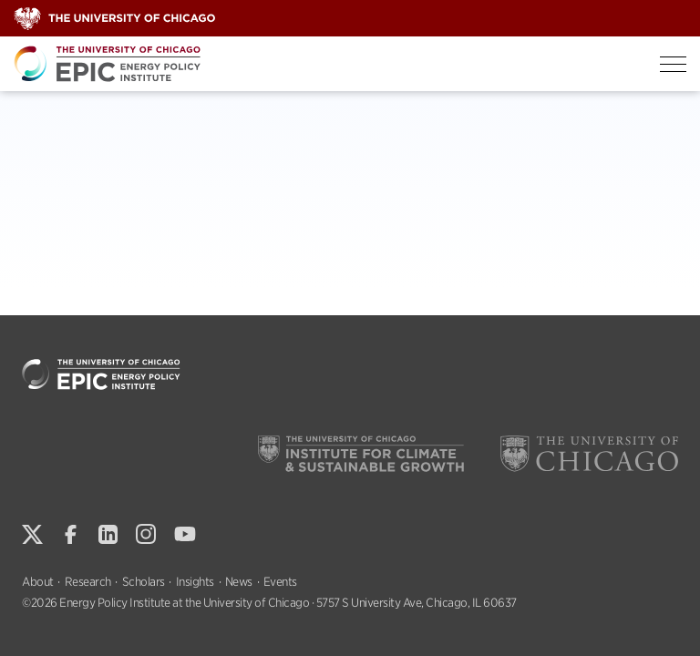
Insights (195, 582)
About (38, 582)
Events (280, 582)
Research (88, 582)
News (238, 582)
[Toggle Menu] (673, 64)
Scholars (143, 582)
